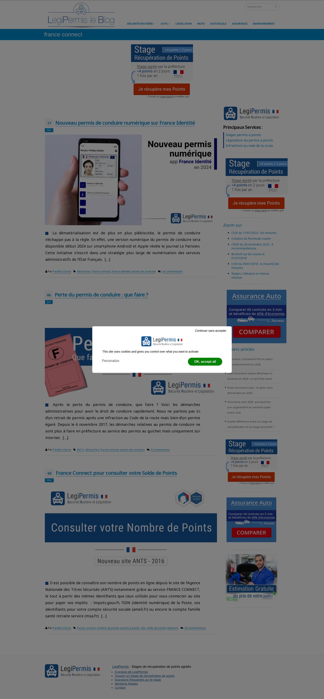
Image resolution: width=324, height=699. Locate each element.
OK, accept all (205, 361)
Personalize (110, 361)
